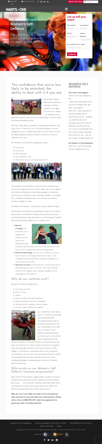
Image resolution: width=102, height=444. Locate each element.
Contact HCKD (29, 1)
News (59, 426)
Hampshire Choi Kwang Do (21, 423)
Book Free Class (76, 1)
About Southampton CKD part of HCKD (50, 423)
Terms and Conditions (66, 430)
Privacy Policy (81, 430)
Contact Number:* (85, 36)
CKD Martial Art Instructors (81, 423)
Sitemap (54, 430)
